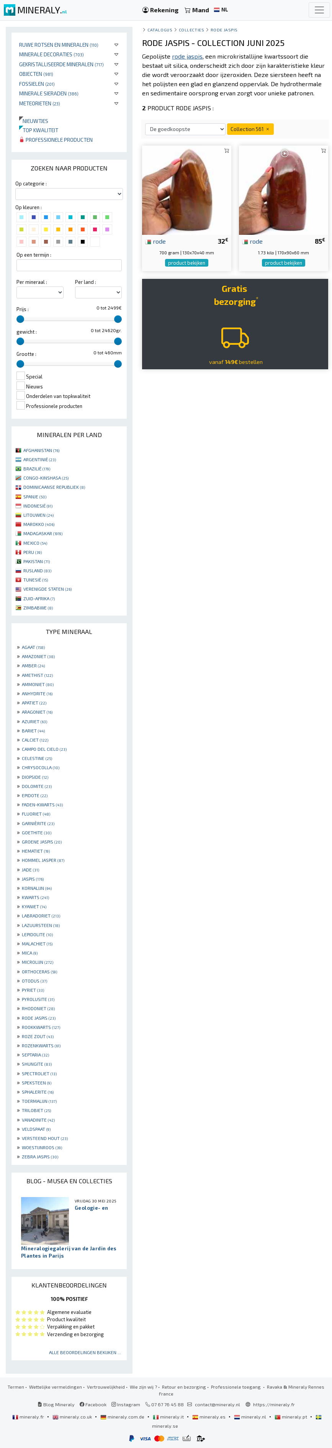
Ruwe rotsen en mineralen (58, 44)
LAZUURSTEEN (41, 925)
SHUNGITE (37, 1063)
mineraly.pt (291, 1416)
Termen (16, 1386)
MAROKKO (38, 524)
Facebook (93, 1404)
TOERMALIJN (39, 1101)
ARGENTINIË (39, 459)
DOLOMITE (37, 786)
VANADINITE (38, 1119)
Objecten (36, 73)
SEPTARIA (35, 1054)
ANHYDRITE (37, 693)
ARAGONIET (37, 711)
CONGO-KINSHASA (46, 477)
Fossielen (37, 83)
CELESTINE (37, 758)
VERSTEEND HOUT (45, 1138)
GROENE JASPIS (42, 841)
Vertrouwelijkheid (106, 1386)
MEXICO (35, 542)
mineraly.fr (28, 1416)
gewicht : (26, 332)
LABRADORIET (41, 915)
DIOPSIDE (35, 777)
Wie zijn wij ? (143, 1386)
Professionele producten (56, 139)
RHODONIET (38, 1008)
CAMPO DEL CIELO (44, 749)
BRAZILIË (36, 468)
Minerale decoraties (51, 54)
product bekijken (186, 263)
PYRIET (33, 990)
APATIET (34, 702)
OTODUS (34, 980)
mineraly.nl (250, 1416)
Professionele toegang (236, 1386)
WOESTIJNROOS (42, 1147)
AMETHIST (37, 675)
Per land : (85, 282)
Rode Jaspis (224, 29)
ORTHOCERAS (39, 971)
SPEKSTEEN (36, 1082)
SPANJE (34, 496)
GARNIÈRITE (38, 823)
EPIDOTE (34, 795)
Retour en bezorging (184, 1386)
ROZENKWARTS (41, 1045)
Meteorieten (39, 103)
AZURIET (34, 721)
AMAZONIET (38, 656)
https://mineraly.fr (274, 1404)
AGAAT (33, 647)
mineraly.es (209, 1416)
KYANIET (34, 906)
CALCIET (35, 739)
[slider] (20, 319)
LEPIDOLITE (37, 934)
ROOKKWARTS (41, 1027)
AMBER (33, 665)
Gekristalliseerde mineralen (61, 64)
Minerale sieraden (49, 93)
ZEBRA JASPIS (40, 1156)
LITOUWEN (38, 515)
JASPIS (33, 878)
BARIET (33, 730)
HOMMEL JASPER (43, 860)
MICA (30, 952)
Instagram (125, 1404)
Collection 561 (250, 129)
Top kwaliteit (38, 130)
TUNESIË (35, 579)
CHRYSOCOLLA (40, 767)
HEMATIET (36, 850)
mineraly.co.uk (72, 1416)
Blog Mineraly (56, 1404)
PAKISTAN (36, 561)
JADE (30, 869)
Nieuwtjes (33, 121)
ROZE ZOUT (38, 1036)
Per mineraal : (31, 282)
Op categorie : (31, 183)
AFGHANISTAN (41, 450)
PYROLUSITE (38, 999)
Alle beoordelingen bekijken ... (85, 1352)
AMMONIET (38, 684)
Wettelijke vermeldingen (55, 1386)
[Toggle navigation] (319, 10)
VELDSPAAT (36, 1129)
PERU (32, 552)
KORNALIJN (37, 888)
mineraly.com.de (123, 1416)
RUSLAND (37, 570)
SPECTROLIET (39, 1073)
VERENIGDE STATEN (47, 588)
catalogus (159, 29)
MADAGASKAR (42, 533)
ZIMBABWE (38, 607)
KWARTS (35, 897)
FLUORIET (36, 813)
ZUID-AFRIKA (39, 598)
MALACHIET (37, 943)
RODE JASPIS (39, 1017)
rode (155, 241)
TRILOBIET (36, 1110)
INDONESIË (37, 505)
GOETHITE (36, 832)
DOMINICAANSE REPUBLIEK (54, 487)
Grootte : (26, 354)
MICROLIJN (37, 962)
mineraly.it (169, 1416)
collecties (191, 29)
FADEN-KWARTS (42, 804)
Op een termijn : (33, 255)
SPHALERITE (38, 1091)
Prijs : (22, 309)
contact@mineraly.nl (217, 1404)
